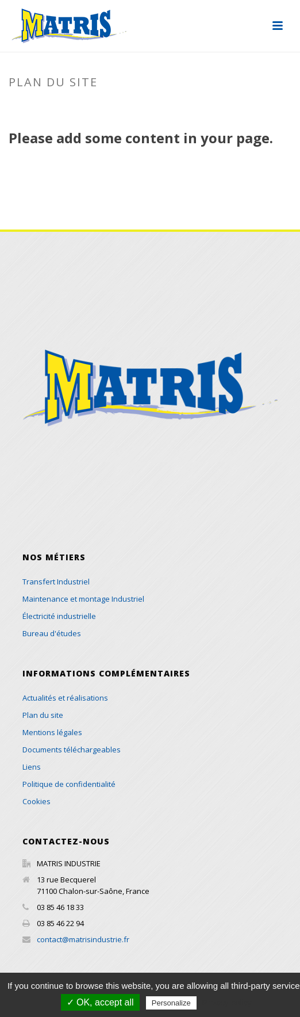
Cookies (36, 801)
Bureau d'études (51, 633)
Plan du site (42, 715)
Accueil (121, 106)
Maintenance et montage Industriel (83, 599)
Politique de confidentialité (69, 784)
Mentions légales (52, 732)
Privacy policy (227, 1002)
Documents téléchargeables (71, 749)
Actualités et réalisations (65, 698)
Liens (31, 767)
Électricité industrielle (59, 616)
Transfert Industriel (56, 581)
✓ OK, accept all (100, 1002)
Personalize (171, 1003)
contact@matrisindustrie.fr (83, 939)
